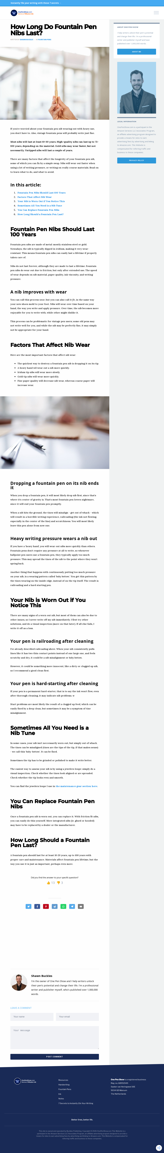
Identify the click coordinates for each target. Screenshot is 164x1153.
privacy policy (136, 160)
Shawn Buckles (26, 39)
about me (136, 52)
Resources (63, 1080)
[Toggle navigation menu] (156, 13)
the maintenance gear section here (76, 786)
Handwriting (64, 1085)
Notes (61, 1098)
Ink (59, 1094)
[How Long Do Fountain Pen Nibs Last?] (46, 906)
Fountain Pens (44, 39)
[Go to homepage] (28, 1084)
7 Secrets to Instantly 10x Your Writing (75, 1103)
